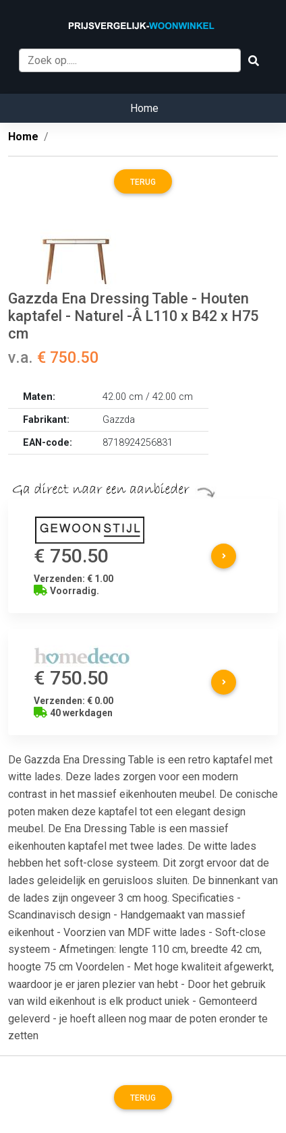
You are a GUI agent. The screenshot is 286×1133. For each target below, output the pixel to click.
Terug (143, 182)
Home (144, 108)
